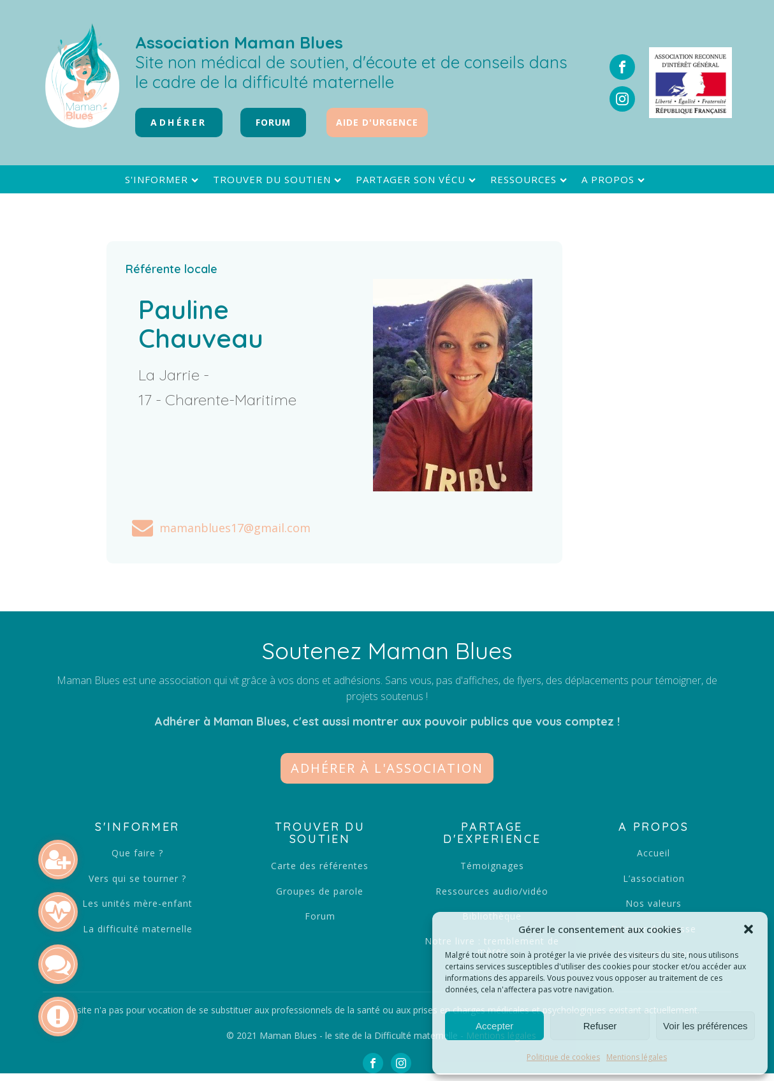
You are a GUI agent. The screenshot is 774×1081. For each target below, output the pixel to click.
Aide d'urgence (377, 122)
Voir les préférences (705, 1025)
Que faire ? (137, 853)
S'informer (163, 179)
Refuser (600, 1025)
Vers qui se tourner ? (137, 878)
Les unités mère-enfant (137, 903)
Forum (320, 916)
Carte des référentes (320, 865)
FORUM (273, 122)
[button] (748, 929)
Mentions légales (636, 1057)
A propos (614, 179)
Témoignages (492, 865)
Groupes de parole (319, 891)
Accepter (494, 1025)
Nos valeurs (653, 903)
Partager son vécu (417, 179)
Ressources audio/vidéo (491, 891)
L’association (654, 878)
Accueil (653, 853)
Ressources (530, 179)
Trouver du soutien (278, 179)
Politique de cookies (563, 1057)
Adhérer (178, 122)
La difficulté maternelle (138, 929)
